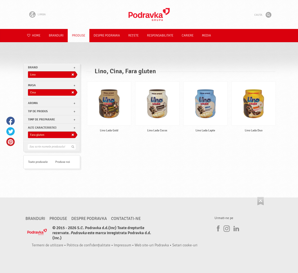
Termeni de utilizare (47, 245)
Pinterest (10, 142)
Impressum (122, 245)
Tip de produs (38, 111)
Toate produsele (38, 162)
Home (33, 35)
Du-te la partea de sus (260, 201)
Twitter (10, 131)
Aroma (33, 103)
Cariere (187, 35)
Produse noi (62, 162)
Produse (78, 35)
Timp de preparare (41, 119)
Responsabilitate (160, 35)
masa (32, 85)
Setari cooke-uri (184, 245)
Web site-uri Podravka (152, 245)
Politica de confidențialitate (88, 245)
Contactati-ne (126, 218)
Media (206, 35)
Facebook (10, 121)
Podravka (149, 14)
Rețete (133, 35)
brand (33, 67)
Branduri (56, 35)
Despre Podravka (107, 35)
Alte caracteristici (42, 127)
